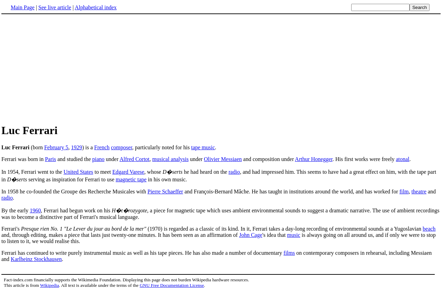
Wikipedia (49, 285)
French (101, 147)
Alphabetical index (95, 7)
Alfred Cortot (134, 159)
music (293, 235)
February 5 (56, 147)
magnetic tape (131, 179)
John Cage (250, 235)
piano (98, 159)
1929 (76, 147)
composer (121, 147)
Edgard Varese (128, 172)
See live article (54, 7)
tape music (203, 147)
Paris (50, 159)
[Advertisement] (59, 68)
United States (78, 172)
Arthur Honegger (314, 159)
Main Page (23, 7)
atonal (402, 159)
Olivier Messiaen (223, 159)
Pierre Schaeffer (165, 191)
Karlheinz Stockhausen (36, 259)
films (289, 253)
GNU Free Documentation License (172, 285)
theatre (418, 191)
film (404, 191)
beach (429, 229)
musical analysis (170, 159)
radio (234, 172)
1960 (35, 210)
